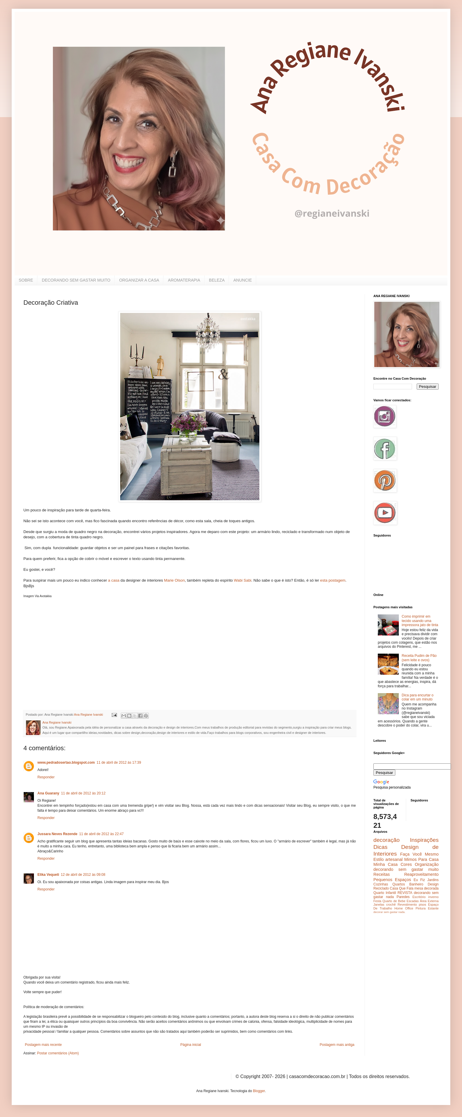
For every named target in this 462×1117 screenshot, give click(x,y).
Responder (46, 777)
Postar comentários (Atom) (58, 1053)
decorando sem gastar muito (406, 869)
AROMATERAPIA (184, 280)
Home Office (403, 908)
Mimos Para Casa (421, 859)
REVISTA (405, 893)
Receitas (381, 874)
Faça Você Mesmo (419, 854)
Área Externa (429, 901)
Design (433, 884)
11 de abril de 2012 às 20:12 (83, 793)
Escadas (412, 901)
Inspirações (424, 840)
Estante (433, 908)
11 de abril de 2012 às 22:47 (101, 834)
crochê (391, 904)
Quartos (398, 884)
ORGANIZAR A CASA (139, 280)
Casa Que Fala (401, 888)
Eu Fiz (419, 880)
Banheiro (416, 884)
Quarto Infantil (384, 893)
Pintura (420, 908)
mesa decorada (426, 888)
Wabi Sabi (242, 580)
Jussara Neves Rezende (57, 834)
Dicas (380, 847)
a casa (113, 580)
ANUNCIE (242, 280)
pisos (422, 904)
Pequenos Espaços (392, 879)
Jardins (433, 880)
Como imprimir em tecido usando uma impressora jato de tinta (420, 620)
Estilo (378, 859)
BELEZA (217, 280)
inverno (433, 897)
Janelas (378, 904)
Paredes (403, 897)
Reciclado (381, 888)
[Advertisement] (67, 667)
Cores (406, 864)
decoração (386, 840)
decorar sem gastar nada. (389, 912)
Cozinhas (380, 884)
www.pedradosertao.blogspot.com (66, 762)
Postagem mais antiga (337, 1045)
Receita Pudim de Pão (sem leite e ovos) (419, 658)
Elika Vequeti (48, 875)
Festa (377, 901)
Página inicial (190, 1045)
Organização (427, 864)
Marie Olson (174, 580)
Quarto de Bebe (393, 901)
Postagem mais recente (43, 1045)
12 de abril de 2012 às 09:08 (83, 875)
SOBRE (26, 280)
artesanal (394, 859)
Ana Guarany (48, 793)
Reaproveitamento (421, 874)
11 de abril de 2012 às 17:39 (118, 762)
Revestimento (407, 904)
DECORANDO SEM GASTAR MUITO (76, 280)
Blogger (259, 1091)
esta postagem (333, 580)
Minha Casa (385, 864)
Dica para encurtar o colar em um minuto (418, 697)
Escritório (418, 897)
